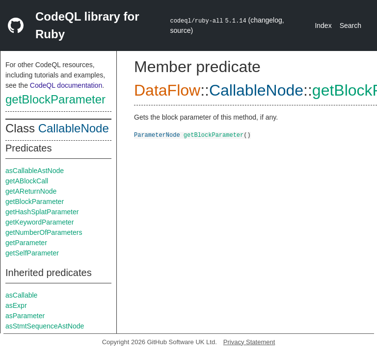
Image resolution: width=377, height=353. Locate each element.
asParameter (25, 316)
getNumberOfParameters (43, 232)
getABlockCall (26, 181)
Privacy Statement (249, 342)
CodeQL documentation (66, 85)
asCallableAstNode (34, 171)
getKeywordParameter (39, 222)
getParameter (26, 243)
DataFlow (167, 90)
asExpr (16, 305)
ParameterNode (157, 134)
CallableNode (73, 128)
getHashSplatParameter (42, 212)
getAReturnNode (30, 191)
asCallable (21, 295)
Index (323, 25)
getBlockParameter (55, 99)
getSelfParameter (32, 253)
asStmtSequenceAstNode (44, 326)
